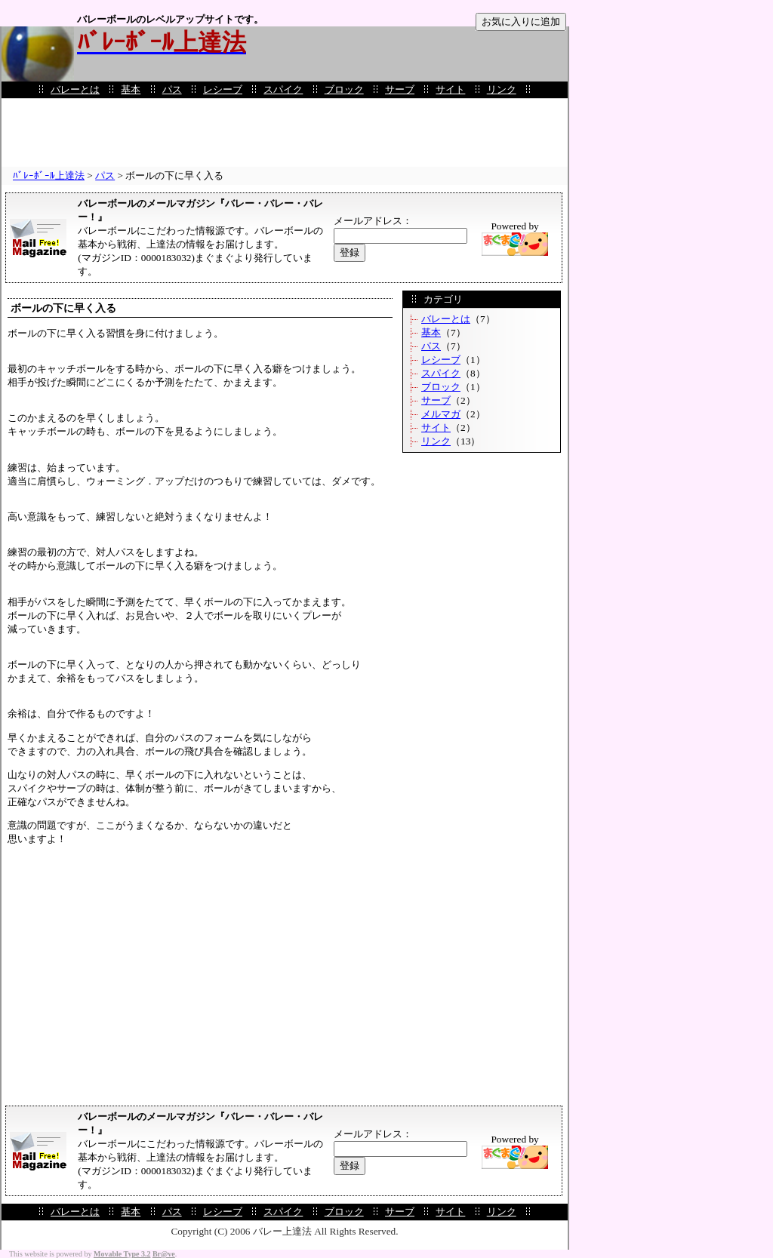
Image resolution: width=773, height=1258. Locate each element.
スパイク (283, 89)
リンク (501, 89)
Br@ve (163, 1254)
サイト (450, 89)
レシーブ (222, 89)
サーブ (399, 89)
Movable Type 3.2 (122, 1254)
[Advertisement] (284, 133)
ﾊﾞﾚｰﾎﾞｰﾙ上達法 (49, 175)
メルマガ (440, 414)
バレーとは (75, 89)
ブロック (344, 89)
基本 (130, 89)
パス (172, 89)
